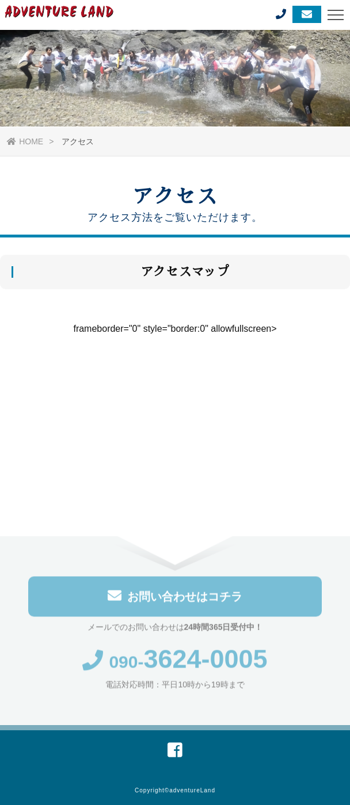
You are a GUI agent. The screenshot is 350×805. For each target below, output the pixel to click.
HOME (25, 141)
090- (174, 662)
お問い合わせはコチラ (175, 596)
